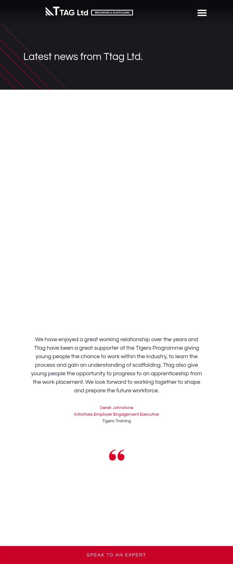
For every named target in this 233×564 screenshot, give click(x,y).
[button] (202, 12)
